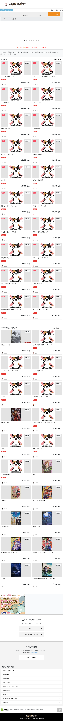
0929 (34, 474)
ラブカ (3, 578)
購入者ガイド (31, 674)
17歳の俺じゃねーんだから (40, 396)
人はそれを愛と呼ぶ (38, 370)
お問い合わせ (34, 657)
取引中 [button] (40, 14)
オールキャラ (5, 54)
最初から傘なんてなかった (40, 232)
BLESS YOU (36, 128)
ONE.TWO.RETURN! (39, 500)
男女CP (56, 52)
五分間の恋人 (5, 102)
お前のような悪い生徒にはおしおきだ (44, 422)
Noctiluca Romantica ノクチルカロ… (44, 578)
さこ (35, 379)
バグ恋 (3, 180)
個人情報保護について (31, 690)
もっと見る (55, 59)
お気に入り (25, 14)
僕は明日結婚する (6, 526)
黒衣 (35, 353)
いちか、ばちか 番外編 (8, 232)
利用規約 (31, 694)
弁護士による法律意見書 (7, 10)
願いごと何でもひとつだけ (9, 206)
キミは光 (4, 396)
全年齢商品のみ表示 (37, 52)
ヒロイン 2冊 (37, 102)
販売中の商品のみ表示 (9, 52)
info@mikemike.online (35, 652)
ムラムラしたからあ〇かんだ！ (10, 370)
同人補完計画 (5, 422)
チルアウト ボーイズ (39, 206)
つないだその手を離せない (9, 283)
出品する (35, 628)
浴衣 (2, 448)
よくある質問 (31, 682)
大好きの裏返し (6, 474)
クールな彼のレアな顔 (8, 76)
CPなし (14, 54)
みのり (4, 353)
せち (35, 405)
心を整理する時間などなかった (10, 552)
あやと (4, 84)
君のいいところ (37, 448)
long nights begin (37, 154)
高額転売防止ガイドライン (31, 698)
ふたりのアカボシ (38, 283)
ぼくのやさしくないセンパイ (9, 258)
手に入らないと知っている (40, 258)
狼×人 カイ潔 (5, 345)
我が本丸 (4, 500)
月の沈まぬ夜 (36, 526)
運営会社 (31, 702)
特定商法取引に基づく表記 (31, 686)
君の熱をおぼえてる (7, 154)
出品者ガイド (31, 678)
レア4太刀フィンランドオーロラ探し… (44, 552)
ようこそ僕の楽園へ (38, 180)
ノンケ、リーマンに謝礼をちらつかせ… (44, 76)
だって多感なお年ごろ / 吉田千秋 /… (43, 345)
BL (46, 52)
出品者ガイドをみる (33, 634)
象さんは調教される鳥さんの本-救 (11, 309)
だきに (4, 430)
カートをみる (54, 14)
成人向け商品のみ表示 (23, 52)
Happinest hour (5, 128)
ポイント (10, 14)
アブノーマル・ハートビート (41, 309)
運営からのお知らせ (31, 670)
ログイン (54, 4)
